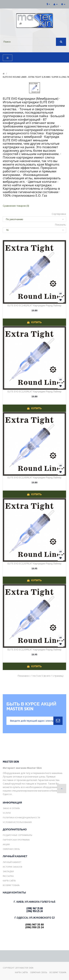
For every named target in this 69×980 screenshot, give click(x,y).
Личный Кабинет (12, 862)
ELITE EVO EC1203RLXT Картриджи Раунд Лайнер (34, 391)
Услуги (7, 812)
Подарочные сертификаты (17, 835)
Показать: (60, 224)
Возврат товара (11, 885)
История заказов (12, 866)
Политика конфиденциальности (21, 817)
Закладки (8, 871)
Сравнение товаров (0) (16, 205)
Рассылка (8, 876)
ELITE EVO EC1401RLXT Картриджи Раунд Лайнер (34, 305)
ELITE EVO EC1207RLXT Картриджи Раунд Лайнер (34, 563)
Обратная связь (11, 849)
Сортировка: (59, 213)
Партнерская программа (16, 839)
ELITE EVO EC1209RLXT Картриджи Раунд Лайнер (34, 649)
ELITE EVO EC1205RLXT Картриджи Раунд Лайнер (34, 477)
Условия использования (17, 822)
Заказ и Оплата (11, 808)
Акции (6, 844)
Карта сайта (9, 880)
